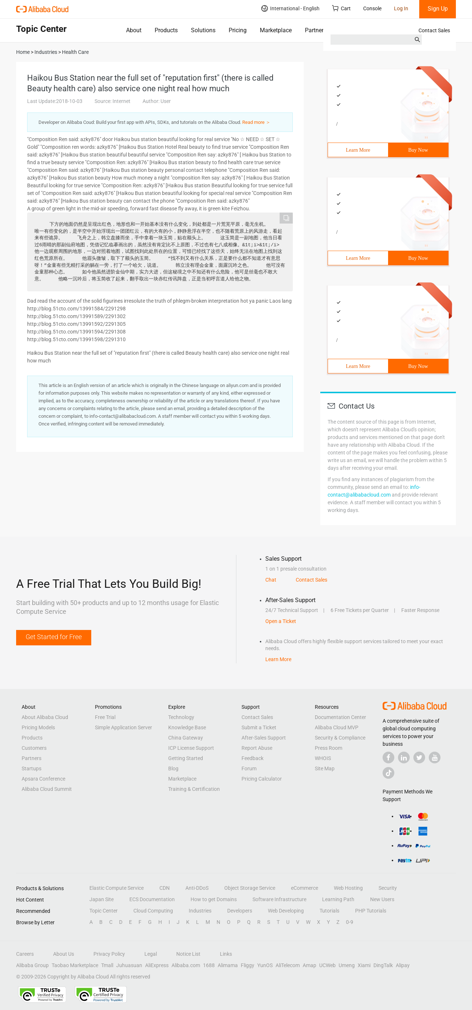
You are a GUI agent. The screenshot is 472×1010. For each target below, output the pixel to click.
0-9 (349, 922)
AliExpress (157, 965)
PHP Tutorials (370, 911)
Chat (270, 580)
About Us (63, 954)
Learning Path (338, 899)
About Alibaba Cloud (45, 717)
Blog (173, 768)
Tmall (107, 965)
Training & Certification (194, 789)
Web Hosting (348, 888)
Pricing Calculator (261, 779)
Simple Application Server (123, 727)
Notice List (188, 954)
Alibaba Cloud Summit (47, 789)
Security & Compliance (340, 738)
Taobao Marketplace (75, 965)
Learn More (358, 150)
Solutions (203, 30)
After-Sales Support (263, 738)
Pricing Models (38, 727)
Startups (31, 768)
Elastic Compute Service (116, 888)
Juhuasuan (129, 965)
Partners (316, 30)
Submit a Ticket (258, 727)
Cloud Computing (153, 911)
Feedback (252, 758)
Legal (150, 954)
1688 (209, 965)
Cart (341, 8)
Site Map (325, 768)
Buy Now (418, 150)
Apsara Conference (43, 779)
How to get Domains (214, 899)
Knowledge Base (187, 727)
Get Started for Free (54, 637)
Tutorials (329, 911)
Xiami (364, 965)
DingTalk (383, 965)
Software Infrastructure (279, 899)
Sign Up (438, 8)
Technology (181, 717)
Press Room (328, 748)
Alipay (403, 965)
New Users (382, 899)
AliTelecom (288, 965)
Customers (34, 748)
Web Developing (286, 911)
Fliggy (247, 965)
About (133, 30)
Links (226, 954)
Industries (200, 911)
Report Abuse (256, 748)
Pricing (238, 30)
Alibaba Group (32, 965)
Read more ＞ (256, 122)
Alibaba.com (186, 965)
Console (372, 8)
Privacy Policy (109, 954)
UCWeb (327, 965)
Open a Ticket (280, 621)
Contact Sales (434, 30)
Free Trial (105, 717)
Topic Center (103, 911)
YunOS (265, 965)
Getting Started (185, 758)
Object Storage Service (249, 888)
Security (388, 888)
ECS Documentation (152, 899)
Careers (25, 954)
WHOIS (323, 758)
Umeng (347, 965)
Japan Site (101, 899)
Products (166, 30)
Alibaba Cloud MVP (336, 727)
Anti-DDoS (197, 888)
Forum (249, 768)
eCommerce (304, 888)
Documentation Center (340, 717)
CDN (164, 888)
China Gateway (185, 738)
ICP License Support (191, 748)
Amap (309, 965)
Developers (239, 911)
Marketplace (276, 30)
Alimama (228, 965)
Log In (401, 8)
